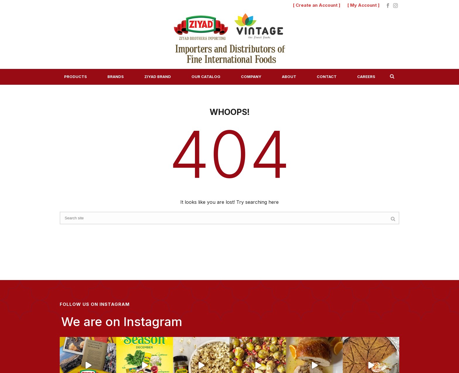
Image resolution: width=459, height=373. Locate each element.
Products (75, 76)
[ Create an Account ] (316, 5)
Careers (366, 76)
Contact (327, 76)
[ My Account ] (363, 5)
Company (251, 76)
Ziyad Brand (157, 76)
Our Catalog (205, 76)
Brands (115, 76)
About (289, 76)
